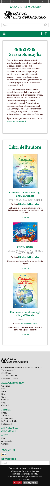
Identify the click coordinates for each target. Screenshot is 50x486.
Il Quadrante (7, 418)
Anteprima (6, 415)
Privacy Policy (30, 482)
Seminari (5, 399)
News (3, 394)
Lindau (4, 413)
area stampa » (9, 428)
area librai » (8, 430)
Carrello (34, 7)
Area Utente (6, 441)
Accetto (17, 482)
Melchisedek (6, 424)
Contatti (5, 405)
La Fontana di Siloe (9, 421)
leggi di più (25, 218)
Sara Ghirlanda (34, 251)
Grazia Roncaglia (17, 200)
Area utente (18, 7)
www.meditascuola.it (16, 121)
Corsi (3, 397)
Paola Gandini (34, 200)
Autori (4, 391)
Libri (3, 388)
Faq (3, 438)
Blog (3, 402)
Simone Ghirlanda (25, 253)
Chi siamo (5, 386)
